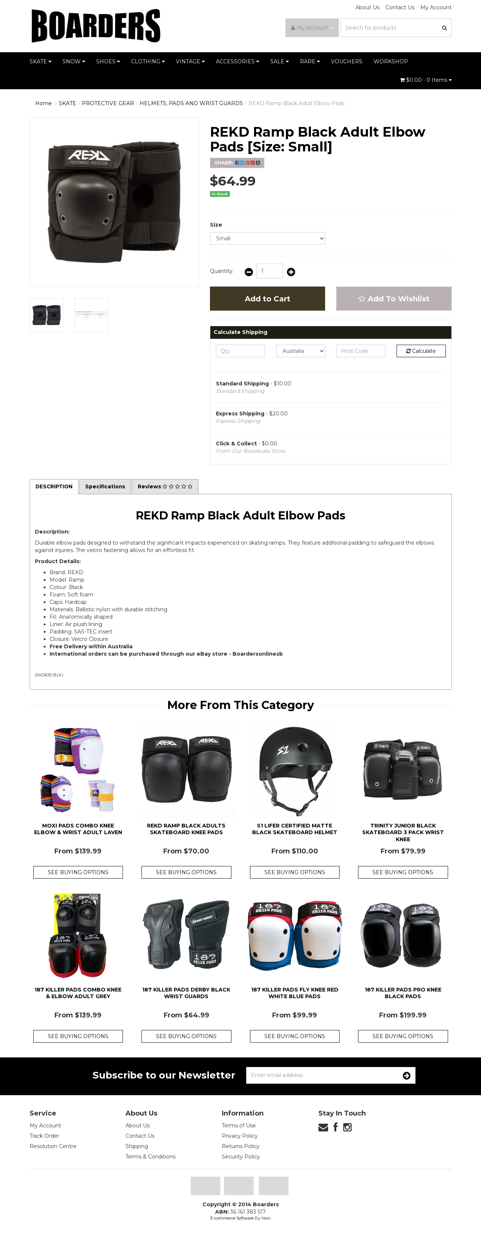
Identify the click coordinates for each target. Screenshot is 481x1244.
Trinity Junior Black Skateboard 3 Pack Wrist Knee (403, 833)
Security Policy (241, 1157)
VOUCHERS (347, 61)
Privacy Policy (240, 1136)
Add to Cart (267, 298)
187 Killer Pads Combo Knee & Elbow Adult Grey (77, 993)
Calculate (421, 351)
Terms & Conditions (151, 1157)
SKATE (40, 61)
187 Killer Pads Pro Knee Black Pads (403, 993)
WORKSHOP (391, 61)
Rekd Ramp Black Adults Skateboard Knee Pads (186, 829)
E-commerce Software (232, 1218)
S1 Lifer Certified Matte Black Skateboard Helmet (294, 829)
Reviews (167, 487)
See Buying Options (78, 872)
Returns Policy (241, 1146)
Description (55, 487)
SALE (279, 61)
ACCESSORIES (237, 61)
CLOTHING (148, 61)
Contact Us (399, 7)
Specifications (107, 487)
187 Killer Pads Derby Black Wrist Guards (186, 993)
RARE (310, 61)
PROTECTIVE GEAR (108, 103)
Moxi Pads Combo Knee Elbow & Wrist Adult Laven (78, 829)
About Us (367, 7)
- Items (426, 80)
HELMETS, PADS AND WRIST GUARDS (191, 103)
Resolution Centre (53, 1146)
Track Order (44, 1136)
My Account (436, 7)
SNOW (74, 61)
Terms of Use (239, 1126)
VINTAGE (190, 61)
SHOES (108, 61)
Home (43, 103)
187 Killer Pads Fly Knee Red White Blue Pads (294, 993)
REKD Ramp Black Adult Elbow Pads (296, 103)
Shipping (137, 1146)
